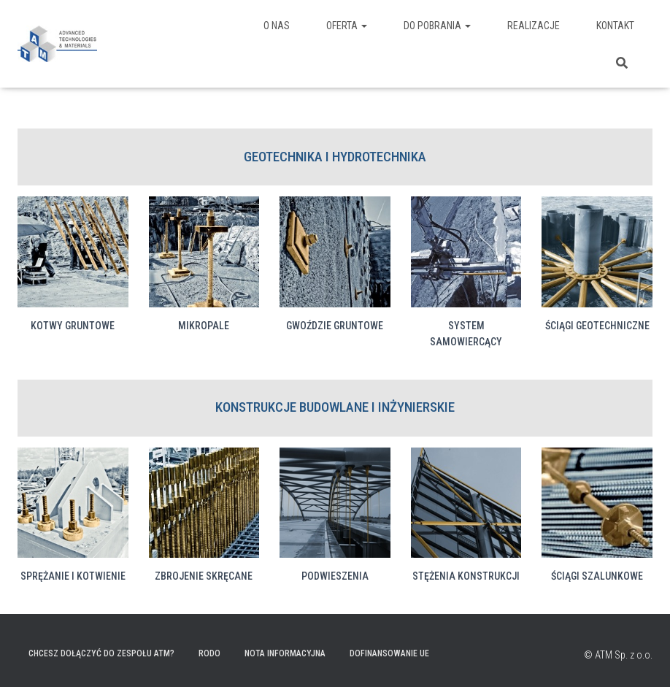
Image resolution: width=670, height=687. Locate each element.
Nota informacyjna (285, 653)
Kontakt (615, 25)
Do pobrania (437, 25)
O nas (276, 25)
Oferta (346, 25)
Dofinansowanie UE (389, 653)
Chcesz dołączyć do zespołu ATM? (101, 653)
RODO (209, 653)
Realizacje (533, 25)
